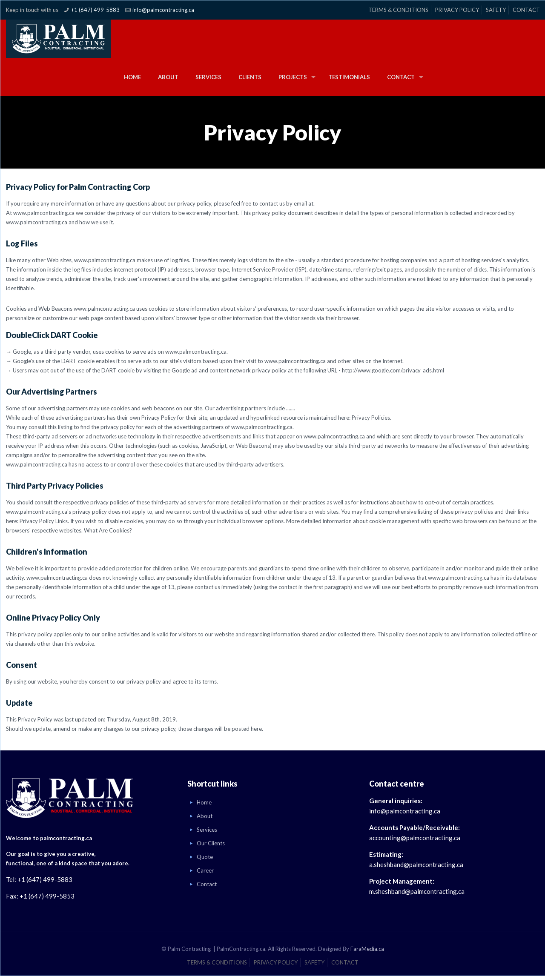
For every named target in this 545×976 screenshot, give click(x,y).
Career (205, 870)
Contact (207, 884)
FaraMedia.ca (367, 948)
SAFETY (496, 9)
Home (204, 802)
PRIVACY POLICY (457, 9)
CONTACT (526, 9)
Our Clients (211, 843)
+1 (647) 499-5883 (95, 9)
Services (207, 829)
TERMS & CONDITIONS (398, 9)
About (204, 816)
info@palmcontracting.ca (163, 9)
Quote (205, 856)
